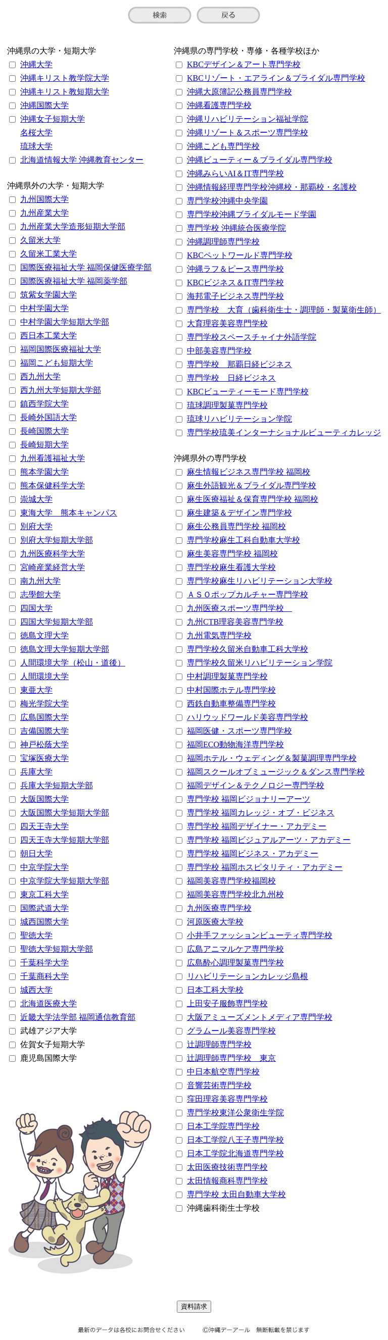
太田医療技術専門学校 (227, 1167)
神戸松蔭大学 (44, 744)
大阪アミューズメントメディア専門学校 (259, 1017)
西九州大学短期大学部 (60, 390)
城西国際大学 (44, 921)
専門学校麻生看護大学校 (231, 567)
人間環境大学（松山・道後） (72, 662)
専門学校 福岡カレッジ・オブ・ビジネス (260, 812)
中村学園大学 (44, 308)
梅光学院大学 (44, 703)
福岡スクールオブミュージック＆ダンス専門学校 (276, 771)
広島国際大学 (44, 717)
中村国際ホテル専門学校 (231, 690)
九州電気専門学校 (219, 635)
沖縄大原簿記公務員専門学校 (239, 91)
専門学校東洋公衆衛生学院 (235, 1112)
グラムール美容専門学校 (231, 1030)
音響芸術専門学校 (219, 1085)
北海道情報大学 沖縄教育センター (81, 160)
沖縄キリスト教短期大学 (64, 91)
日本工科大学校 (215, 990)
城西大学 (36, 990)
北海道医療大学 (48, 1003)
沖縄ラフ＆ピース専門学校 (235, 269)
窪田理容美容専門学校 (227, 1099)
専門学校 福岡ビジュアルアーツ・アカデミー (269, 840)
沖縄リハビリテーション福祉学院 (247, 119)
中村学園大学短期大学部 (64, 322)
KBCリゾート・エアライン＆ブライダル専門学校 (276, 78)
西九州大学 (40, 376)
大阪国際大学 (44, 799)
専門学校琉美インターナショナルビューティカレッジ (284, 432)
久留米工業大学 (48, 253)
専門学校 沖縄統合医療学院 (236, 228)
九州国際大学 (44, 199)
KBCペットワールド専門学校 (240, 255)
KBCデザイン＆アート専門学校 (244, 64)
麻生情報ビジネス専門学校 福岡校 (248, 472)
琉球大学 (36, 146)
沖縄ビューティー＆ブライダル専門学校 (259, 160)
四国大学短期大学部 (56, 621)
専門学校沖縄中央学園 (227, 200)
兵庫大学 (36, 771)
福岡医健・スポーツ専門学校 (239, 731)
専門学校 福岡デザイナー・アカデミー (256, 826)
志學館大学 (40, 594)
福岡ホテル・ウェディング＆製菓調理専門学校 (272, 758)
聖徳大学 (36, 935)
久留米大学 (40, 240)
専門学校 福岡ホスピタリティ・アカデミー (265, 867)
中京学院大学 (44, 867)
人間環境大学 (44, 676)
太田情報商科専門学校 (227, 1180)
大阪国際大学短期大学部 (64, 812)
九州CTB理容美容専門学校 (235, 621)
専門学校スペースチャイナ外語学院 (251, 337)
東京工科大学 (44, 894)
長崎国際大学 (44, 431)
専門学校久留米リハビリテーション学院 (259, 662)
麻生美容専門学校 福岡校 (232, 553)
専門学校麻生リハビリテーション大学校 (259, 581)
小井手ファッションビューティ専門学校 (259, 935)
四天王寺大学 (44, 826)
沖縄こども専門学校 (223, 146)
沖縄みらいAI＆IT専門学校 (235, 173)
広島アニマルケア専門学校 (235, 949)
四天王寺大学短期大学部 (64, 840)
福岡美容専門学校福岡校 (231, 881)
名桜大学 (36, 132)
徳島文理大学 (44, 635)
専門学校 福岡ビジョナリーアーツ (248, 799)
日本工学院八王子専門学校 (235, 1140)
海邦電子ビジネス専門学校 (235, 296)
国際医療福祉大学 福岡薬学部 (73, 281)
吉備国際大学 (44, 731)
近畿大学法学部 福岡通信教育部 (77, 1017)
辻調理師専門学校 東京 (231, 1058)
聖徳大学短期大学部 (56, 949)
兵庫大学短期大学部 (56, 785)
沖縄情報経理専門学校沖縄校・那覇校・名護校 (272, 187)
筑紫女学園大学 (48, 294)
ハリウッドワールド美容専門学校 (247, 717)
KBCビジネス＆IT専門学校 (235, 282)
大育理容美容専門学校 (227, 323)
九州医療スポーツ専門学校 (239, 608)
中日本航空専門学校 (223, 1071)
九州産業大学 (44, 213)
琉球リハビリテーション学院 (239, 419)
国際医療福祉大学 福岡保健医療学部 (86, 267)
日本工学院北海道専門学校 (235, 1153)
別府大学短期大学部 (56, 540)
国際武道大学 (44, 908)
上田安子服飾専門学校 (227, 1003)
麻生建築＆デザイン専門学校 (239, 512)
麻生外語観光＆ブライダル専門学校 (251, 485)
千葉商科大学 (44, 976)
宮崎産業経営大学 (52, 567)
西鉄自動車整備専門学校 (231, 703)
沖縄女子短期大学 (52, 119)
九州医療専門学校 (219, 908)
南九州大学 (40, 581)
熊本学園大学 (44, 472)
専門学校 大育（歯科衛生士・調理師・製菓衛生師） (284, 309)
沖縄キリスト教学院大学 (64, 78)
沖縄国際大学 (44, 105)
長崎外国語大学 (48, 417)
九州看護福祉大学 (52, 458)
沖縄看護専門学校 (219, 105)
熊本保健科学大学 (52, 485)
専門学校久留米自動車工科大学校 (247, 649)
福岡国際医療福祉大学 (60, 349)
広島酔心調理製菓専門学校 (235, 962)
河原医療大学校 (215, 921)
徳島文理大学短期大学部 (64, 649)
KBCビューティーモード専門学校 (248, 391)
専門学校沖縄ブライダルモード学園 (251, 214)
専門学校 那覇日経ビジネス (239, 364)
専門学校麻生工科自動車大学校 (243, 540)
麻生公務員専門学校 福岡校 (236, 526)
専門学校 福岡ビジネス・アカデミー (252, 853)
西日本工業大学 (48, 335)
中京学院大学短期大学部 (64, 881)
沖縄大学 (36, 64)
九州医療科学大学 (52, 553)
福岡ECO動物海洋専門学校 (235, 744)
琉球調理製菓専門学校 (227, 405)
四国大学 (36, 608)
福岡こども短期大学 (56, 362)
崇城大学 (36, 499)
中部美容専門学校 (219, 350)
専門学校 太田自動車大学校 (236, 1194)
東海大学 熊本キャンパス (68, 512)
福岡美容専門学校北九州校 (235, 894)
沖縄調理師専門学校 (223, 241)
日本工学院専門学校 (223, 1126)
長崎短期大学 (44, 444)
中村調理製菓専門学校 (227, 676)
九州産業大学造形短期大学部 (72, 226)
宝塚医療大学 (44, 758)
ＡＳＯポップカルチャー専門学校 (247, 594)
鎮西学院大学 (44, 403)
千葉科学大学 (44, 962)
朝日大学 (36, 853)
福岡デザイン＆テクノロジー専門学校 (255, 785)
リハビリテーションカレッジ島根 (247, 976)
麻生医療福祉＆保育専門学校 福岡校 (252, 499)
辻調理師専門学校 (219, 1044)
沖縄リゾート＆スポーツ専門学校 (247, 132)
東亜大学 (36, 690)
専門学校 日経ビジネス (231, 378)
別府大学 (36, 526)
